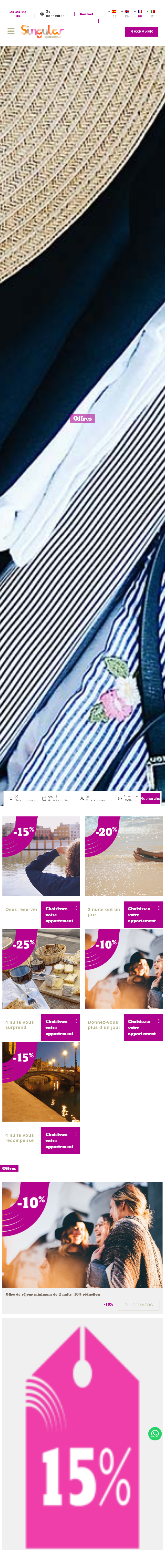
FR (140, 16)
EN (127, 16)
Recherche (150, 798)
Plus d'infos (138, 1305)
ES (114, 16)
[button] (77, 908)
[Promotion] (131, 800)
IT (152, 16)
